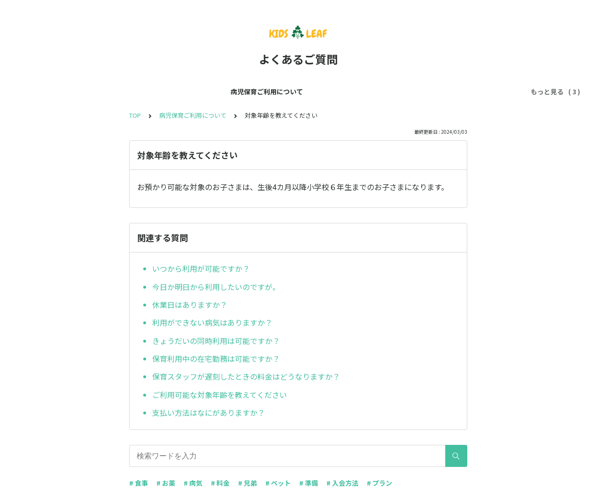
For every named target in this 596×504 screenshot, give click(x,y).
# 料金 (220, 483)
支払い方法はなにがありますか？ (208, 412)
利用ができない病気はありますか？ (212, 322)
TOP (135, 115)
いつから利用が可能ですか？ (201, 268)
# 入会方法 (342, 483)
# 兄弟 (247, 483)
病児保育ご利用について (193, 91)
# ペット (278, 483)
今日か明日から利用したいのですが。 (216, 286)
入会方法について (400, 91)
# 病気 (193, 483)
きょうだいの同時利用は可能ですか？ (216, 340)
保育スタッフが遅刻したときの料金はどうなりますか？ (246, 376)
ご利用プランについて (328, 91)
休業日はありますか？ (189, 304)
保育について (262, 91)
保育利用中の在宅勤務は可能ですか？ (216, 358)
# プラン (379, 483)
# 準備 (308, 483)
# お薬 (165, 483)
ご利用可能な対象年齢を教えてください (219, 394)
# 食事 (138, 483)
